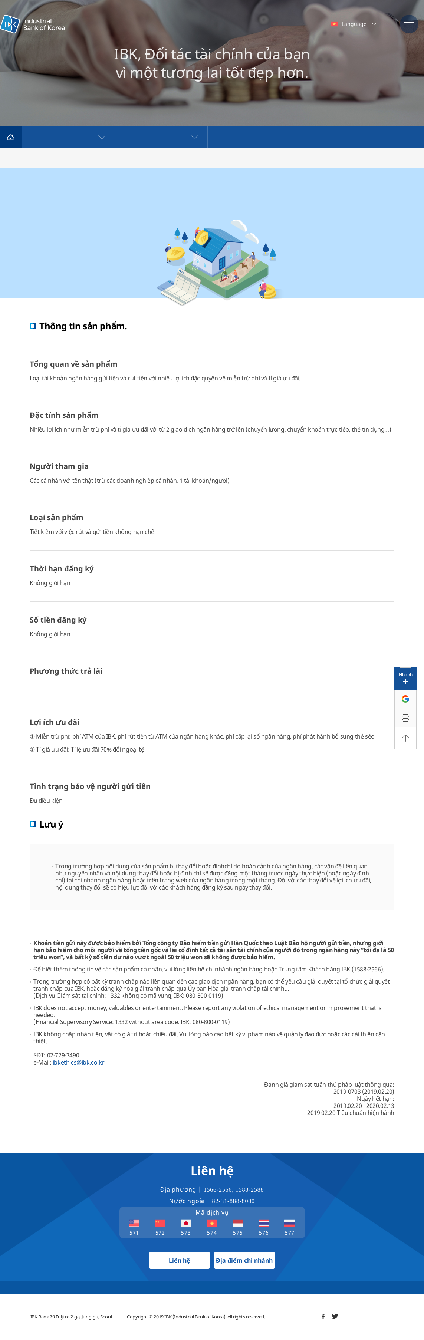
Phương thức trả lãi (66, 671)
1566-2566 (218, 1189)
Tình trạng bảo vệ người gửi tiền (90, 786)
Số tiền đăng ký (58, 620)
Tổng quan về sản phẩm (74, 364)
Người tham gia (59, 466)
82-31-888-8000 (233, 1201)
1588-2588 (250, 1189)
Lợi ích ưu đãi (54, 722)
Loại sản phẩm (56, 517)
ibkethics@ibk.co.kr (78, 1062)
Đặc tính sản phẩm (64, 415)
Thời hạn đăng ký (61, 569)
